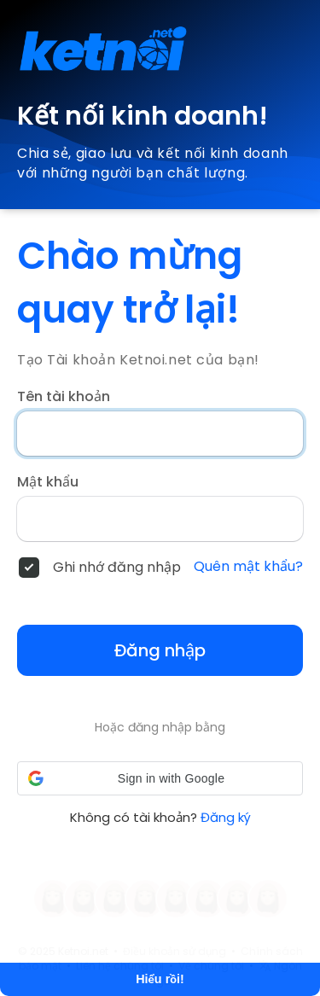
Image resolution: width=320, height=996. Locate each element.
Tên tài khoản (63, 396)
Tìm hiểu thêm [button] (191, 928)
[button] (160, 778)
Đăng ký (226, 817)
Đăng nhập (160, 650)
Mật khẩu (48, 482)
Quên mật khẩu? (248, 566)
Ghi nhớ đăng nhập (117, 567)
